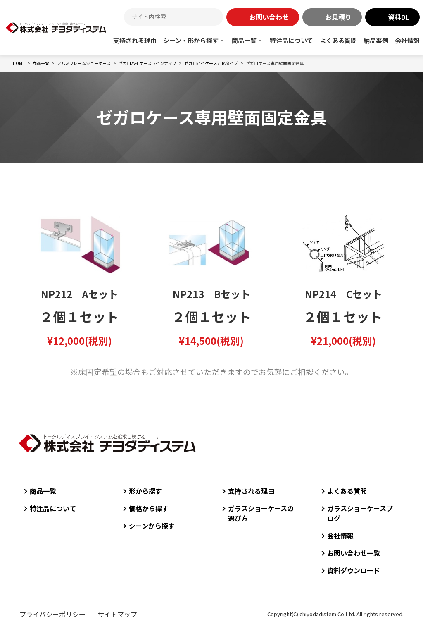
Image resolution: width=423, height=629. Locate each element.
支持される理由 (135, 40)
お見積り (338, 17)
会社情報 (407, 40)
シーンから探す (152, 526)
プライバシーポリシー (52, 614)
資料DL (398, 17)
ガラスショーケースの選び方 (261, 513)
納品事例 (376, 40)
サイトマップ (117, 614)
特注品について (291, 40)
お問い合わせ (269, 17)
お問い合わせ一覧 (353, 553)
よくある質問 (338, 40)
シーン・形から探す (191, 40)
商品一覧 (244, 40)
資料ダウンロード (353, 570)
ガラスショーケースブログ (360, 513)
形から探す (145, 491)
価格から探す (149, 508)
